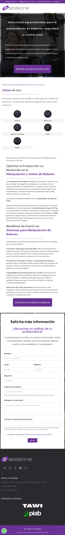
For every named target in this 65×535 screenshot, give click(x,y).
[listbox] (32, 424)
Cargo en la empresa (12, 387)
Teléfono (38, 365)
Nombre (8, 354)
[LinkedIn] (5, 468)
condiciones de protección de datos (38, 434)
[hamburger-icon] (61, 8)
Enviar (32, 440)
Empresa (8, 376)
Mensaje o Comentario (14, 400)
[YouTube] (20, 468)
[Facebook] (15, 468)
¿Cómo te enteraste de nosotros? (18, 419)
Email (7, 365)
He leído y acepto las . (29, 434)
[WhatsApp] (26, 468)
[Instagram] (10, 468)
